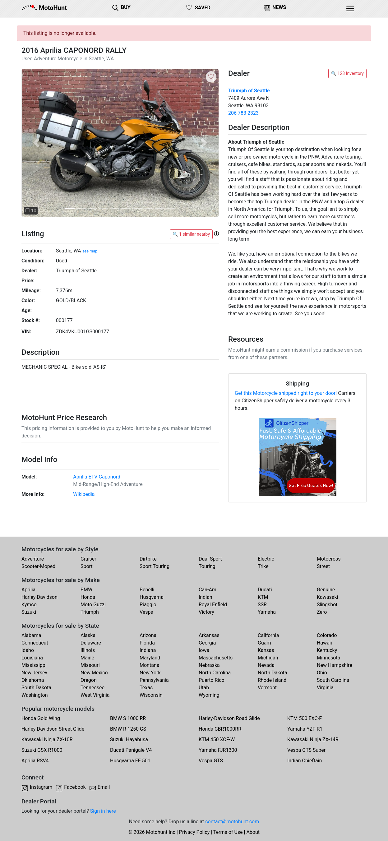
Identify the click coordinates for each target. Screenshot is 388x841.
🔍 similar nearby (191, 234)
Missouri (90, 665)
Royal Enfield (213, 605)
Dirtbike (148, 559)
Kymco (29, 605)
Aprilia (28, 590)
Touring (207, 566)
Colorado (327, 635)
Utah (204, 688)
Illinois (88, 650)
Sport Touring (154, 566)
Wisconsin (151, 695)
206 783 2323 (243, 113)
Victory (206, 612)
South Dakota (36, 688)
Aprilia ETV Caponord (96, 477)
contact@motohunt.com (232, 822)
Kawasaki (327, 597)
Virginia (325, 688)
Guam (264, 643)
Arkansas (209, 635)
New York (150, 673)
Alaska (88, 635)
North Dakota (272, 673)
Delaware (91, 643)
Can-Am (207, 590)
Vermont (267, 688)
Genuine (326, 590)
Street (323, 566)
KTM (263, 597)
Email (104, 787)
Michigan (268, 658)
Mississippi (34, 665)
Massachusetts (216, 658)
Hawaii (324, 643)
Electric (266, 559)
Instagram (41, 787)
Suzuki (28, 612)
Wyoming (209, 695)
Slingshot (327, 605)
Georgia (207, 643)
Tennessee (92, 688)
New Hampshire (334, 665)
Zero (322, 612)
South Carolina (333, 680)
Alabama (31, 635)
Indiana (148, 650)
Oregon (89, 680)
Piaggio (148, 605)
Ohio (322, 673)
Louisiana (32, 658)
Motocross (329, 559)
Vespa (146, 612)
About (253, 832)
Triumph (90, 612)
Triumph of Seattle (249, 91)
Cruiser (88, 559)
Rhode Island (272, 680)
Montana (149, 665)
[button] (36, 143)
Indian (205, 597)
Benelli (147, 590)
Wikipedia (84, 494)
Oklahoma (32, 680)
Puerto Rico (211, 680)
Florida (147, 643)
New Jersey (34, 673)
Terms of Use (228, 832)
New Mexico (94, 673)
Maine (87, 658)
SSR (262, 605)
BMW (86, 590)
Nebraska (209, 665)
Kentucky (327, 650)
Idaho (27, 650)
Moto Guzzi (93, 605)
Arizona (148, 635)
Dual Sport (210, 559)
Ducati (265, 590)
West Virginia (95, 695)
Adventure (32, 559)
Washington (34, 695)
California (268, 635)
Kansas (266, 650)
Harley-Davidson (39, 597)
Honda (88, 597)
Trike (263, 566)
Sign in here (103, 811)
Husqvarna (152, 597)
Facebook (74, 787)
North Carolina (215, 673)
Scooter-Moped (38, 566)
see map (90, 251)
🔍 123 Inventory (347, 73)
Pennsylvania (154, 680)
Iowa (204, 650)
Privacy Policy (194, 832)
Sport (87, 566)
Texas (146, 688)
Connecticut (34, 643)
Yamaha (267, 612)
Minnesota (328, 658)
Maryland (150, 658)
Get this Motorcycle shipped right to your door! (286, 393)
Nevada (266, 665)
